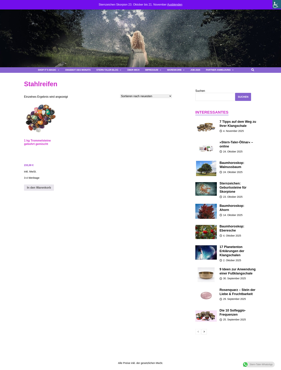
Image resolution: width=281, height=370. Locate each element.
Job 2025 (195, 70)
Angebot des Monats (78, 70)
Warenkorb (176, 70)
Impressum (153, 70)
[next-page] (204, 331)
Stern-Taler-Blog (109, 70)
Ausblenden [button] (174, 4)
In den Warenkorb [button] (39, 187)
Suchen (200, 90)
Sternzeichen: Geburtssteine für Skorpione (233, 187)
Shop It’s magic (48, 70)
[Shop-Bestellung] (146, 96)
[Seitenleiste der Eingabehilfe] (276, 4)
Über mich (133, 70)
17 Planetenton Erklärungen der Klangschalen (232, 251)
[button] (241, 70)
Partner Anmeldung (220, 70)
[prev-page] (198, 331)
